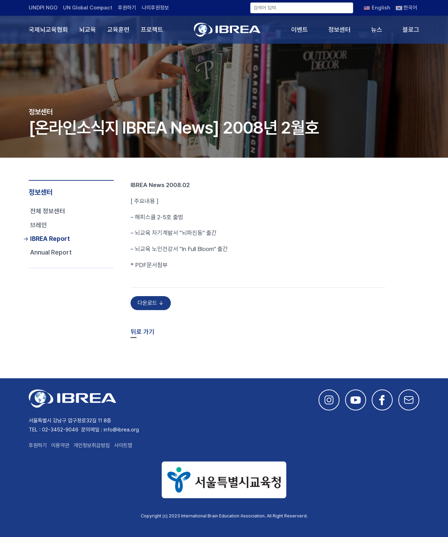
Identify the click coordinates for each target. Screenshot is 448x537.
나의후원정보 (155, 8)
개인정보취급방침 (92, 445)
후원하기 (127, 8)
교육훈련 (118, 29)
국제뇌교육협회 (48, 29)
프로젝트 (152, 29)
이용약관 (60, 445)
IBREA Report (50, 238)
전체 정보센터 (47, 211)
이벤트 (299, 29)
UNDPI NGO (43, 8)
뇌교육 (87, 29)
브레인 (38, 225)
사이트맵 (123, 445)
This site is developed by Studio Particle (81, 524)
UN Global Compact (87, 8)
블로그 (410, 29)
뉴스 (376, 29)
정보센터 (339, 29)
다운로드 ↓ (151, 303)
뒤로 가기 (142, 331)
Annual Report (51, 252)
